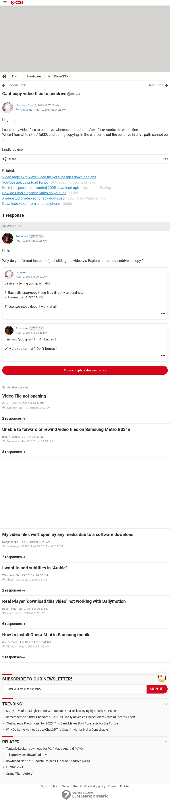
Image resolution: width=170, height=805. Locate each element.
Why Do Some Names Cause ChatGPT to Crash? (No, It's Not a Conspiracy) (57, 729)
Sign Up (45, 786)
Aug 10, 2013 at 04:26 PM (50, 109)
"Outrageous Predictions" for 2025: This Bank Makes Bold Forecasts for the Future (62, 723)
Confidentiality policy (92, 786)
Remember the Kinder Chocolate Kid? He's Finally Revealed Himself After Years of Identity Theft (70, 717)
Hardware (34, 76)
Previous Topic (16, 85)
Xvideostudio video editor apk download (33, 198)
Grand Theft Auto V (19, 773)
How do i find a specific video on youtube (34, 193)
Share (12, 159)
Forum (16, 76)
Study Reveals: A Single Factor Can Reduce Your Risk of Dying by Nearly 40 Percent (62, 711)
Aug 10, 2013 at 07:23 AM (31, 240)
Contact (113, 786)
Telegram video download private (28, 755)
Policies (124, 786)
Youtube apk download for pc (25, 182)
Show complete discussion (83, 370)
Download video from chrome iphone (31, 204)
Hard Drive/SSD (57, 76)
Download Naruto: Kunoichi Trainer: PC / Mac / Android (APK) (48, 761)
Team (56, 786)
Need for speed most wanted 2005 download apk (40, 188)
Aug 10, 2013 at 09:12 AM (31, 276)
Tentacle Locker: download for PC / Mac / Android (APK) (44, 748)
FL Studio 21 (14, 767)
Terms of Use (69, 786)
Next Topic (156, 85)
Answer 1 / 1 (11, 226)
